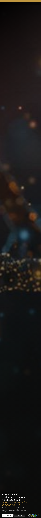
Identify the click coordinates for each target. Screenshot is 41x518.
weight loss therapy (20, 510)
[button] (38, 4)
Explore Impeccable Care (19, 515)
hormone (12, 510)
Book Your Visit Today (7, 515)
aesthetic (6, 511)
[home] (5, 3)
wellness (11, 511)
